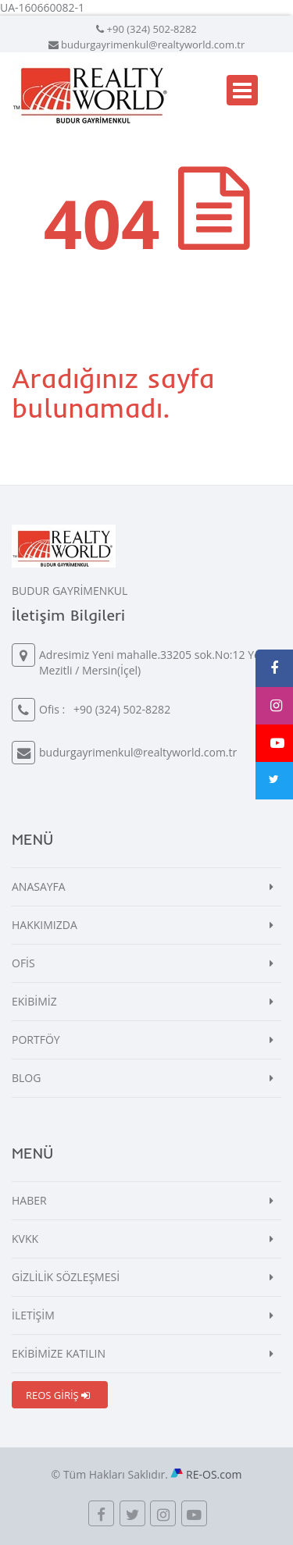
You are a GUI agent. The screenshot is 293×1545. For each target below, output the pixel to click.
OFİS (23, 963)
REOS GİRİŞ (58, 1395)
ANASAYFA (39, 886)
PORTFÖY (36, 1039)
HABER (29, 1200)
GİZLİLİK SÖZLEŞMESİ (66, 1276)
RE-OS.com (213, 1474)
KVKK (25, 1238)
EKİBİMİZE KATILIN (58, 1353)
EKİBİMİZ (34, 1001)
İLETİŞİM (33, 1315)
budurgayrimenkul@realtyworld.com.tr (153, 44)
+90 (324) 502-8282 (152, 29)
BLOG (26, 1077)
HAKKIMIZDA (44, 924)
